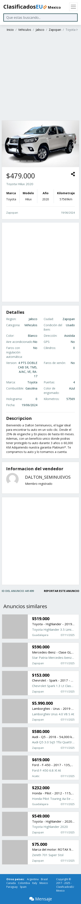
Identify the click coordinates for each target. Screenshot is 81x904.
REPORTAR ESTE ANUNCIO (61, 591)
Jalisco (40, 30)
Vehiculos (24, 30)
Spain (23, 887)
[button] (8, 144)
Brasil (44, 879)
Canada (11, 883)
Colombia (24, 883)
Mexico (43, 883)
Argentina (33, 879)
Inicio (10, 30)
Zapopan (55, 30)
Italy (34, 883)
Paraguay (12, 887)
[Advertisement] (40, 76)
